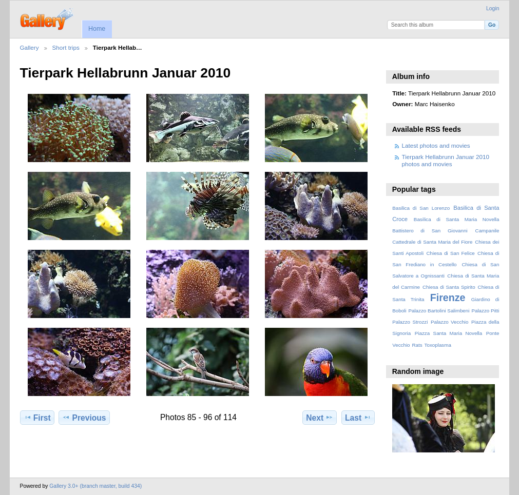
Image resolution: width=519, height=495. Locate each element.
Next (319, 417)
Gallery (29, 47)
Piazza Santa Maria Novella (449, 333)
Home (96, 28)
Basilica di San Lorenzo (421, 208)
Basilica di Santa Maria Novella (456, 219)
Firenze (448, 297)
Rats (417, 345)
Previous (84, 417)
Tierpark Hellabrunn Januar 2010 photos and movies (445, 160)
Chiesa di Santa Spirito (448, 287)
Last (358, 417)
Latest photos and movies (436, 145)
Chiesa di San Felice (450, 253)
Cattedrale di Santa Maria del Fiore (432, 242)
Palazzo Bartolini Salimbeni (438, 310)
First (37, 417)
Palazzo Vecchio (450, 322)
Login (492, 8)
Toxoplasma (438, 345)
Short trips (66, 47)
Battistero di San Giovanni (429, 230)
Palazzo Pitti (485, 310)
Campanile (487, 230)
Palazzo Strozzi (410, 322)
